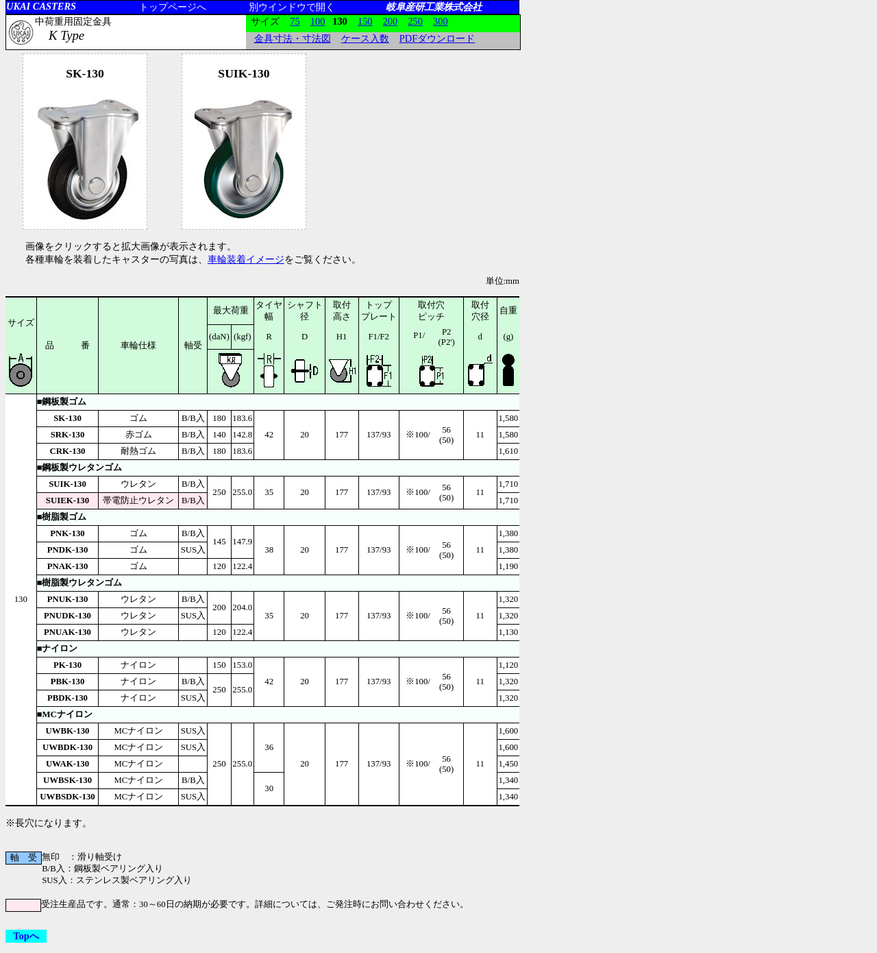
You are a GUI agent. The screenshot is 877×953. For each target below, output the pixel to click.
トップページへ (172, 6)
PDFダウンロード (437, 38)
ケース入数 (365, 38)
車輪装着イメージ (246, 259)
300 (440, 21)
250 (415, 21)
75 (294, 21)
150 (365, 21)
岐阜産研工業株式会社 (434, 6)
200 (390, 21)
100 (317, 21)
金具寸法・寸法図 (292, 38)
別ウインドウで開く (292, 6)
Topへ (25, 935)
